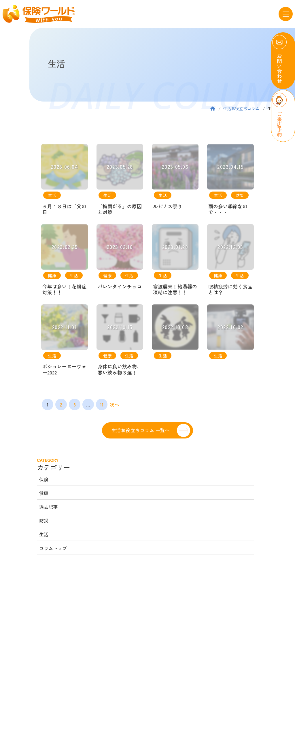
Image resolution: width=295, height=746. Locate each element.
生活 (43, 535)
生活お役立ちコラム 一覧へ (140, 431)
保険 (43, 480)
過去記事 (48, 508)
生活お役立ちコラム (241, 108)
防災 (43, 521)
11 (101, 405)
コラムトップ (53, 549)
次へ (114, 405)
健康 (43, 494)
